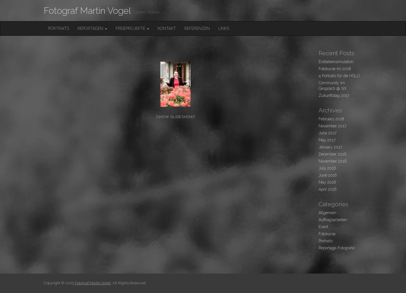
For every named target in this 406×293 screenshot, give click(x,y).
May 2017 (327, 140)
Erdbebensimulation (336, 61)
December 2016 (333, 154)
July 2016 (327, 168)
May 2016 (327, 182)
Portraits (58, 28)
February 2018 (331, 119)
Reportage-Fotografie (337, 248)
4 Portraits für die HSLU (339, 76)
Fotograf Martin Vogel (87, 10)
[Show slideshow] (175, 117)
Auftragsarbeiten (333, 219)
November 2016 (333, 161)
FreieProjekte (132, 28)
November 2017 (332, 126)
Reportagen (92, 28)
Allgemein (327, 212)
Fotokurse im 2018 (335, 68)
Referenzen (197, 28)
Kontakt (167, 28)
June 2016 (328, 175)
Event (323, 227)
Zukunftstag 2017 (334, 95)
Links (223, 28)
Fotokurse (327, 234)
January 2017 (330, 147)
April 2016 (328, 189)
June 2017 (327, 133)
